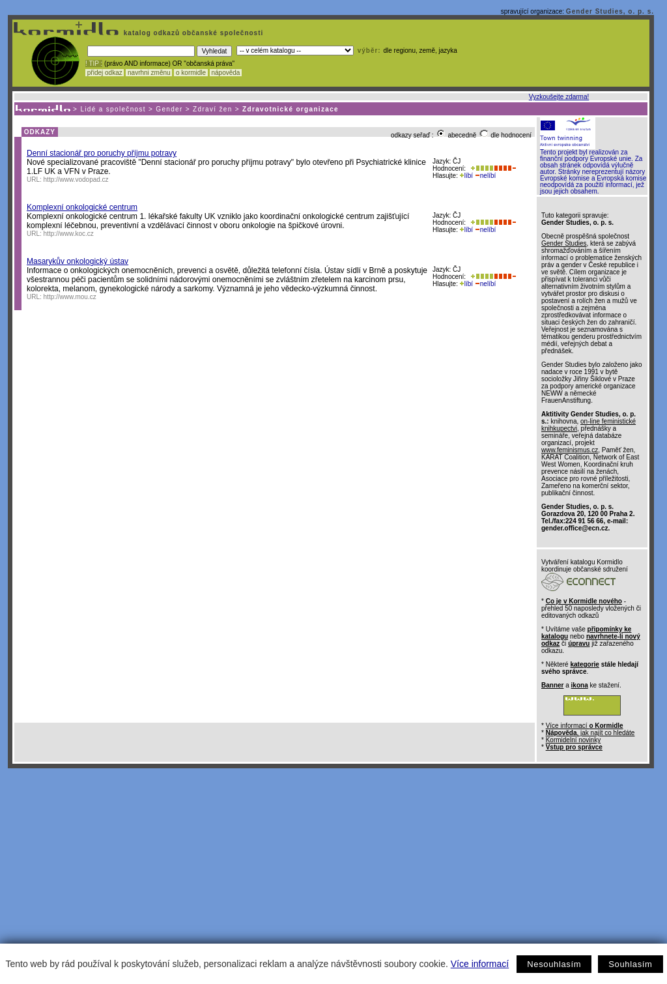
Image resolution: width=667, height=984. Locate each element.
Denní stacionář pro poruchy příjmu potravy (102, 153)
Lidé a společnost (113, 109)
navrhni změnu (149, 72)
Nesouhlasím (554, 964)
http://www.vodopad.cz (76, 179)
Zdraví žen (213, 109)
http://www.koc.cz (69, 233)
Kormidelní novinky (573, 740)
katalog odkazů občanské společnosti (192, 32)
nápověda (226, 72)
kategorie (584, 664)
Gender (169, 109)
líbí (466, 175)
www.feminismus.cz (569, 450)
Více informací (480, 964)
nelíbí (485, 175)
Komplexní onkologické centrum (82, 207)
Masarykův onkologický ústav (77, 261)
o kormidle (191, 72)
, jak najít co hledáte (590, 732)
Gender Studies (564, 243)
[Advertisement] (331, 866)
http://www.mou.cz (70, 296)
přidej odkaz (104, 72)
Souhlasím (630, 964)
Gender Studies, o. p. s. (610, 11)
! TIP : (93, 63)
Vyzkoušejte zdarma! (559, 96)
